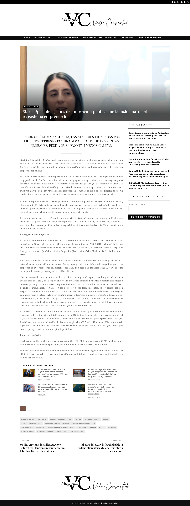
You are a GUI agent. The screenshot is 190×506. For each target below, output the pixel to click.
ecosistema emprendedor (84, 423)
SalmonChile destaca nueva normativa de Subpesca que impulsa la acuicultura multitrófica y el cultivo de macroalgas (101, 389)
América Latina (27, 419)
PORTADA (26, 106)
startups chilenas (45, 431)
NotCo (102, 427)
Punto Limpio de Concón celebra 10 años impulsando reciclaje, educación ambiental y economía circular (53, 388)
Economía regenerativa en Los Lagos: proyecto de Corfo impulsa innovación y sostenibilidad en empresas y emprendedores (104, 373)
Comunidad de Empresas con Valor (99, 38)
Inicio (27, 38)
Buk (70, 419)
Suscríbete (127, 38)
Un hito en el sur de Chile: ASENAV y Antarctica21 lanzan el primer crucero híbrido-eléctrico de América (42, 448)
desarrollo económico (31, 423)
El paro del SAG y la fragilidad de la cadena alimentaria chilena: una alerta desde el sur (100, 448)
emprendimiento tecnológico (60, 427)
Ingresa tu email (149, 206)
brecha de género (57, 419)
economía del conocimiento (57, 423)
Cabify (78, 419)
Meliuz (93, 427)
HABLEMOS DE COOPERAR (67, 38)
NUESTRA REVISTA (42, 38)
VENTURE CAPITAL (76, 431)
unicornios (61, 431)
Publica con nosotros (150, 38)
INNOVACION (81, 427)
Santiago (112, 427)
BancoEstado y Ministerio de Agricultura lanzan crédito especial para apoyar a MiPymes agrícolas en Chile (53, 373)
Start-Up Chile (27, 431)
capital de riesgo (92, 419)
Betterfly (42, 419)
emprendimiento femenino (32, 427)
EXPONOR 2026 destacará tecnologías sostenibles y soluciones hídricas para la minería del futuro (148, 186)
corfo (105, 419)
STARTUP (35, 106)
